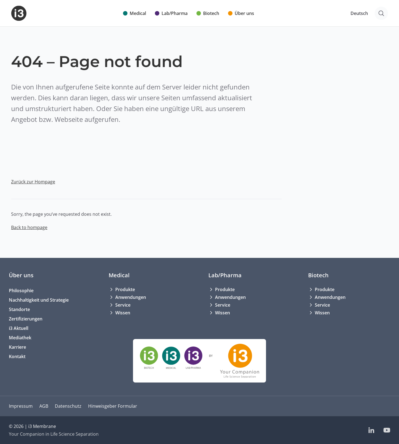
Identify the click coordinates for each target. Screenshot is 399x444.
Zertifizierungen (25, 319)
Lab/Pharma (225, 275)
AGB (43, 406)
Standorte (19, 309)
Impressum (21, 406)
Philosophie (21, 291)
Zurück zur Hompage (33, 182)
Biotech (318, 275)
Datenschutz (68, 406)
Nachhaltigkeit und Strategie (39, 300)
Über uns (21, 275)
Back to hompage (29, 227)
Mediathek (20, 338)
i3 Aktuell (18, 328)
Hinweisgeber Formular (112, 406)
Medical (119, 275)
